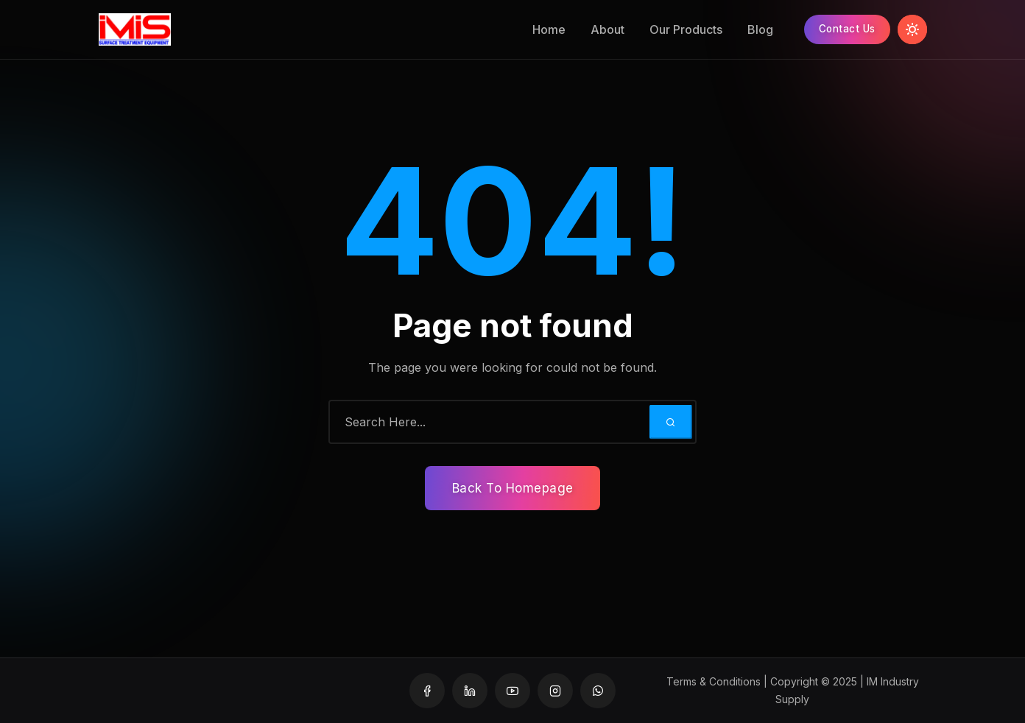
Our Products (679, 29)
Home (542, 29)
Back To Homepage (513, 488)
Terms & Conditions (713, 681)
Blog (754, 29)
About (601, 29)
